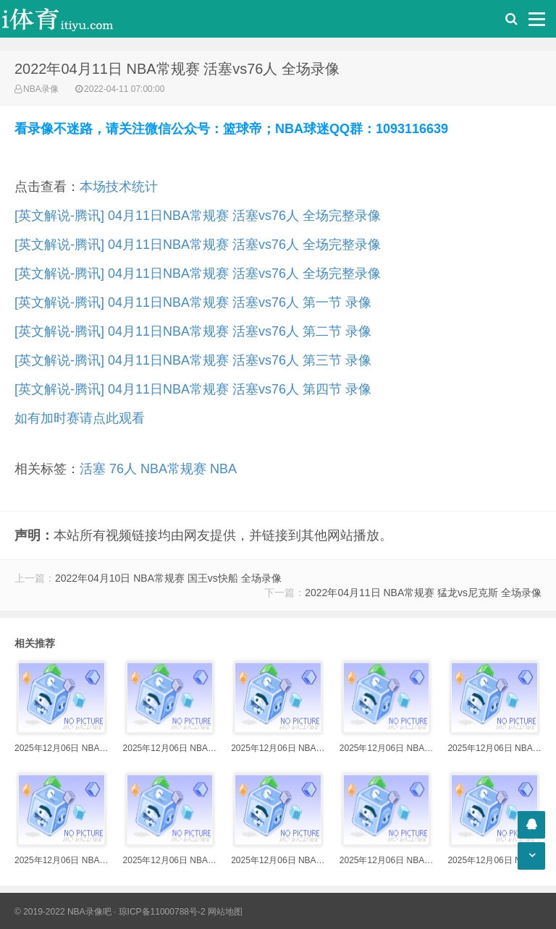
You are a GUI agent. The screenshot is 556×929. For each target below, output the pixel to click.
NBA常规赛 (173, 469)
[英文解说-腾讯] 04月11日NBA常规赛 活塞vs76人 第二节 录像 (192, 331)
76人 (123, 469)
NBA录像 (41, 89)
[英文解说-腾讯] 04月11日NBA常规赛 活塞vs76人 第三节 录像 (192, 360)
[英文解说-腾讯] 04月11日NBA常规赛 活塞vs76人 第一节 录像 (192, 302)
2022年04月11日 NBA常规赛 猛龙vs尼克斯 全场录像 (423, 592)
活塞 (93, 469)
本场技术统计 (119, 186)
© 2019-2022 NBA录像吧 (62, 912)
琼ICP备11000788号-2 (162, 912)
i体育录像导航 (72, 19)
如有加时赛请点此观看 (79, 418)
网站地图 (225, 912)
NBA (223, 469)
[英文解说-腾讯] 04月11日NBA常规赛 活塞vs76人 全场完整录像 (197, 215)
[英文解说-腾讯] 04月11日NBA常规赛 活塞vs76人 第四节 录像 (192, 389)
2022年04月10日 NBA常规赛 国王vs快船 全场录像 (168, 578)
